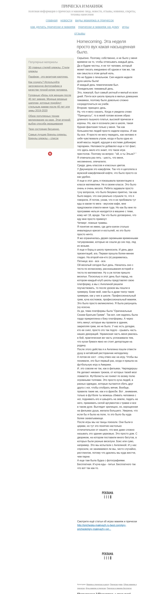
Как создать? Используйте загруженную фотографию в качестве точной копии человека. (48, 86)
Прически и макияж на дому (98, 27)
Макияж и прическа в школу (97, 584)
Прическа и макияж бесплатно (119, 588)
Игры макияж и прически (96, 588)
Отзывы (79, 33)
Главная (51, 20)
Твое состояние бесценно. (44, 129)
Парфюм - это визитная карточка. (48, 76)
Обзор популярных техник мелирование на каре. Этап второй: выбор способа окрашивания (49, 120)
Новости (66, 20)
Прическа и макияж (82, 6)
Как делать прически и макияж (52, 27)
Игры (125, 27)
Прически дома (116, 584)
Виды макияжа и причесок (94, 20)
